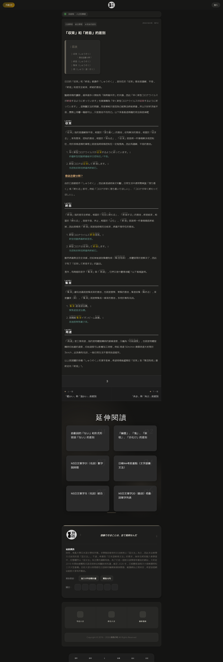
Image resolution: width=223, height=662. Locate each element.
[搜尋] (90, 658)
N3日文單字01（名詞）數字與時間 (87, 465)
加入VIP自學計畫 (88, 578)
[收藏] (119, 658)
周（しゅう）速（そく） (84, 69)
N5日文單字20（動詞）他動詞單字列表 (134, 496)
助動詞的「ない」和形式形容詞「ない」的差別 (86, 435)
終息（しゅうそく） (82, 61)
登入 (216, 5)
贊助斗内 (107, 578)
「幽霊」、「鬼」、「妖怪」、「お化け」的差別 (132, 435)
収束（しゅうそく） (82, 53)
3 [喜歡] (107, 381)
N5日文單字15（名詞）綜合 (87, 494)
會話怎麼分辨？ (85, 57)
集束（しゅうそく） (82, 65)
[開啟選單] (76, 658)
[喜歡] (104, 658)
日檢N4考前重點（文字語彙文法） (134, 465)
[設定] (147, 658)
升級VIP (9, 5)
